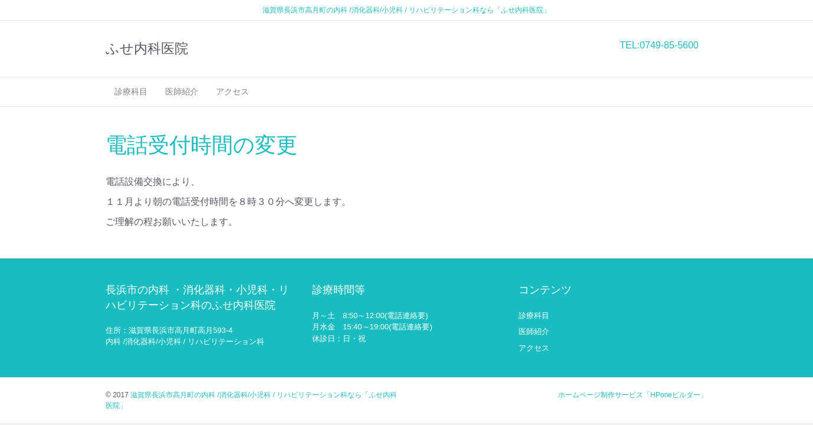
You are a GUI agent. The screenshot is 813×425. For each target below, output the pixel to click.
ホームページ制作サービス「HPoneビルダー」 (632, 395)
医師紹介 (181, 91)
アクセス (232, 91)
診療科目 (130, 91)
